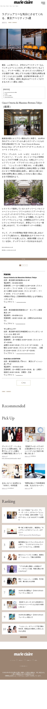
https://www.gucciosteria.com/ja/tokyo (18, 317)
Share (23, 403)
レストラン (26, 23)
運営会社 (32, 689)
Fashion (4, 8)
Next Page (23, 266)
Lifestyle (20, 8)
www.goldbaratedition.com (26, 395)
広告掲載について (18, 689)
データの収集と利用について (23, 695)
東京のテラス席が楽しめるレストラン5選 (19, 251)
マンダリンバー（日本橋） (15, 98)
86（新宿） (9, 95)
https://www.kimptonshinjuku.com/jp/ (29, 339)
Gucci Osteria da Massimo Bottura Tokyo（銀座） (22, 92)
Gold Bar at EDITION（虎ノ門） (17, 101)
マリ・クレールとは (14, 685)
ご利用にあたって (33, 685)
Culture (29, 8)
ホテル (13, 23)
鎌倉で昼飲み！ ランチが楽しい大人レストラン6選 (23, 254)
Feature (38, 8)
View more (23, 661)
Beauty (12, 8)
